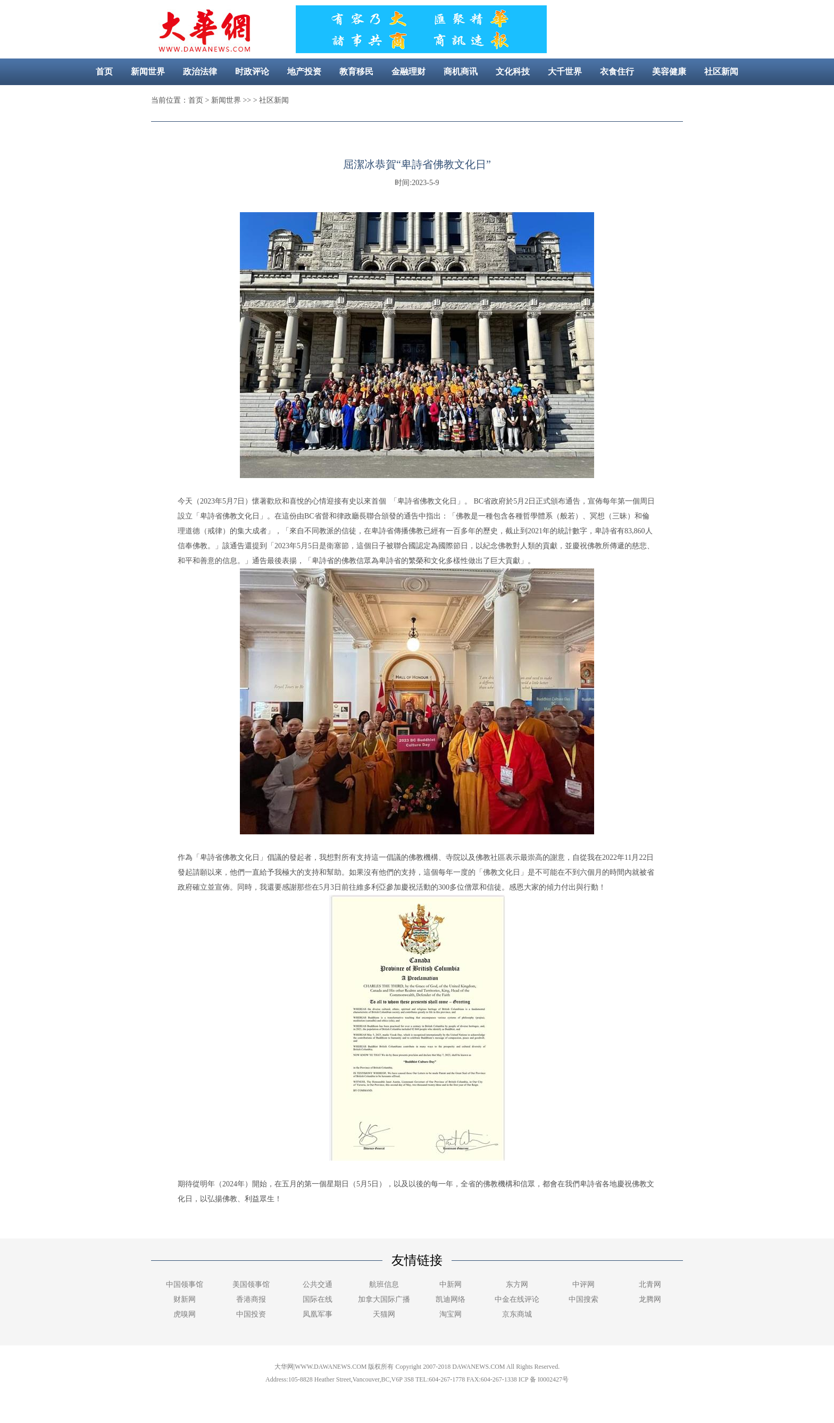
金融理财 (408, 71)
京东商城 (517, 1314)
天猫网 (384, 1314)
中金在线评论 (517, 1299)
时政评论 (252, 71)
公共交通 (317, 1284)
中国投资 (251, 1314)
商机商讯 (461, 71)
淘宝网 (450, 1314)
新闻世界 (148, 71)
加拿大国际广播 (384, 1299)
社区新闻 (721, 71)
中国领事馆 (184, 1284)
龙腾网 (650, 1299)
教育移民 (356, 71)
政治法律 (200, 71)
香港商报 (251, 1299)
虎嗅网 (184, 1314)
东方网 (517, 1284)
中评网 (583, 1284)
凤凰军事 (317, 1314)
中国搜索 (583, 1299)
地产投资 (304, 71)
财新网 (184, 1299)
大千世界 (565, 71)
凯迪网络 (450, 1299)
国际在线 (317, 1299)
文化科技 (513, 71)
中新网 (450, 1284)
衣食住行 (617, 71)
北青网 (650, 1284)
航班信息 (384, 1284)
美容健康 (669, 71)
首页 (104, 71)
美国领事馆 (251, 1284)
